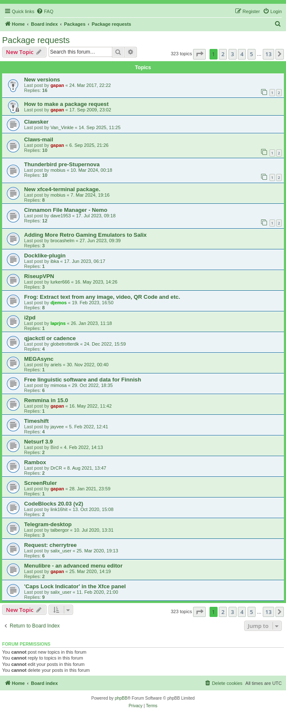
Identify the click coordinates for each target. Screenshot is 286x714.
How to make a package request (66, 104)
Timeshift (36, 421)
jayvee (57, 426)
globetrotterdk (64, 343)
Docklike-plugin (44, 255)
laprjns (57, 323)
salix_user (60, 550)
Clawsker (36, 122)
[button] (199, 54)
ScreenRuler (40, 483)
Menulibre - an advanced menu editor (73, 566)
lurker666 (60, 281)
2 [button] (222, 54)
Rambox (35, 462)
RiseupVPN (39, 276)
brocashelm (62, 240)
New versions (42, 79)
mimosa (58, 385)
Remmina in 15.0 (46, 400)
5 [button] (251, 54)
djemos (58, 302)
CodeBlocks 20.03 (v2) (53, 503)
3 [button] (232, 54)
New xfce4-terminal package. (62, 189)
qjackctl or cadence (50, 338)
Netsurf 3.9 (38, 441)
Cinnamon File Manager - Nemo (65, 210)
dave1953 (60, 215)
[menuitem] (44, 11)
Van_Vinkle (62, 127)
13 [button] (268, 54)
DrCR (56, 468)
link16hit (58, 509)
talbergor (59, 530)
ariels (55, 364)
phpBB (121, 698)
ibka (54, 261)
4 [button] (241, 54)
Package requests (36, 40)
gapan (57, 85)
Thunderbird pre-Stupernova (62, 164)
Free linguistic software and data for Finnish (82, 379)
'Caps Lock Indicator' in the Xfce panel (75, 586)
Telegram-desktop (48, 524)
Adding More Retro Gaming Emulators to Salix (85, 235)
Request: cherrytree (50, 545)
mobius (57, 170)
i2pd (29, 317)
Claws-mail (38, 139)
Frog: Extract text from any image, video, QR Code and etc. (102, 297)
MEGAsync (39, 359)
